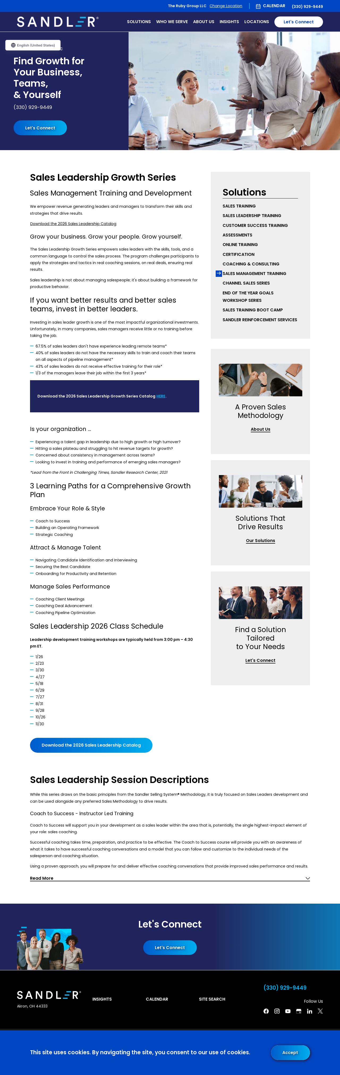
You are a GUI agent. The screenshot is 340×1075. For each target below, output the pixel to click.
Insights (102, 999)
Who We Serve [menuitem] (172, 22)
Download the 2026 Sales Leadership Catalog (73, 223)
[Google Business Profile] (298, 1011)
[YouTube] (288, 1011)
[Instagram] (277, 1011)
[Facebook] (266, 1011)
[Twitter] (320, 1011)
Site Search (212, 999)
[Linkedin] (309, 1011)
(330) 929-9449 (307, 7)
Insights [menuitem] (229, 22)
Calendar (274, 6)
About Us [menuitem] (203, 22)
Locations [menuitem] (256, 22)
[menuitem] (260, 206)
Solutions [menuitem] (139, 22)
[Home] (58, 22)
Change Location (226, 6)
